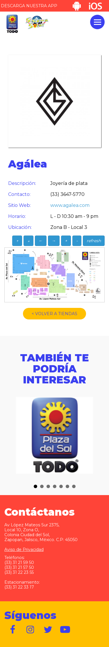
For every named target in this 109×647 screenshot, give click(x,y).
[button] (35, 486)
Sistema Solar (37, 22)
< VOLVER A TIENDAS (54, 313)
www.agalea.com (70, 205)
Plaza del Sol (11, 23)
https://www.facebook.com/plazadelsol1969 (13, 629)
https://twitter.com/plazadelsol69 (48, 629)
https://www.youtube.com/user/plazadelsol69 (65, 629)
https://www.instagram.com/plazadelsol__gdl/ (30, 629)
